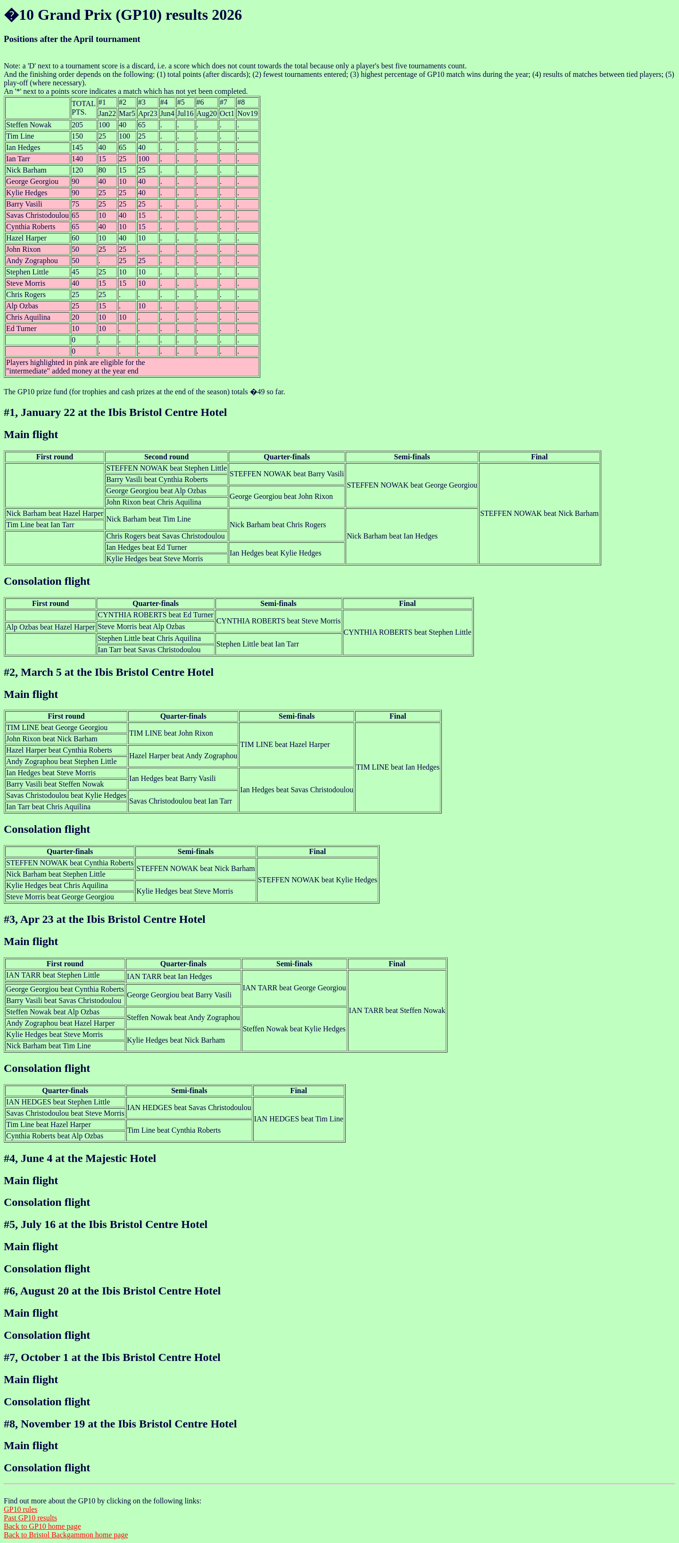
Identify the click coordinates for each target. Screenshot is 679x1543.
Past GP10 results (30, 1518)
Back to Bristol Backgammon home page (66, 1535)
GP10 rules (21, 1509)
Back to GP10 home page (42, 1526)
